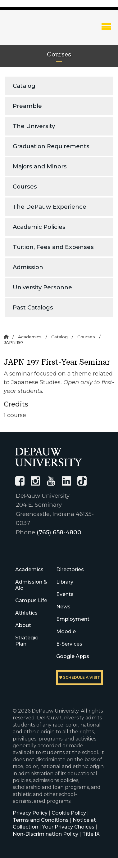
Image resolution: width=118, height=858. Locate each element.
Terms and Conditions (41, 820)
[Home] (6, 336)
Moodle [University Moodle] (66, 631)
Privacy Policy (30, 813)
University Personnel (43, 287)
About (23, 625)
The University (34, 126)
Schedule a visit (79, 677)
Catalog (24, 85)
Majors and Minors (40, 166)
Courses (25, 186)
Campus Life (31, 600)
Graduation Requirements (51, 146)
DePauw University (37, 32)
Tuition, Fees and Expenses (53, 247)
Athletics (26, 613)
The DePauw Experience (49, 206)
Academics (30, 336)
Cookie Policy (69, 813)
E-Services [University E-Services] (69, 644)
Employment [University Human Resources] (72, 619)
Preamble (27, 105)
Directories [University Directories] (70, 569)
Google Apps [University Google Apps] (72, 656)
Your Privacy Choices (68, 827)
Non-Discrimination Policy (45, 834)
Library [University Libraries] (64, 582)
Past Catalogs (33, 307)
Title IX (91, 834)
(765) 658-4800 (59, 532)
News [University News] (63, 607)
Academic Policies (39, 226)
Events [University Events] (65, 594)
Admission (28, 267)
